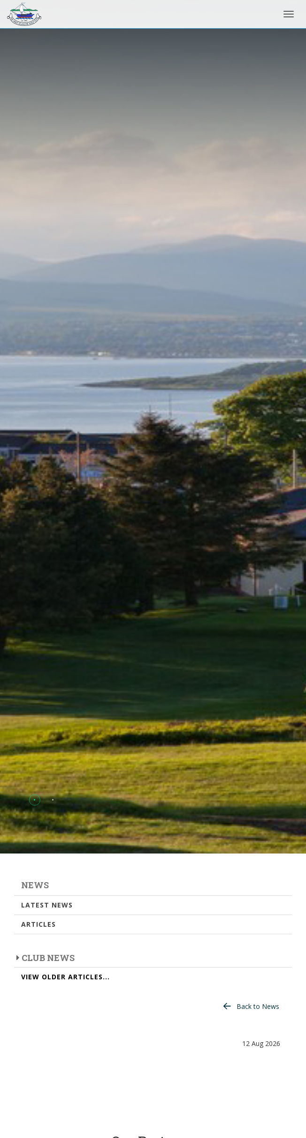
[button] (34, 799)
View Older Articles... (65, 976)
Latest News (47, 904)
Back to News (258, 1006)
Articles (38, 924)
